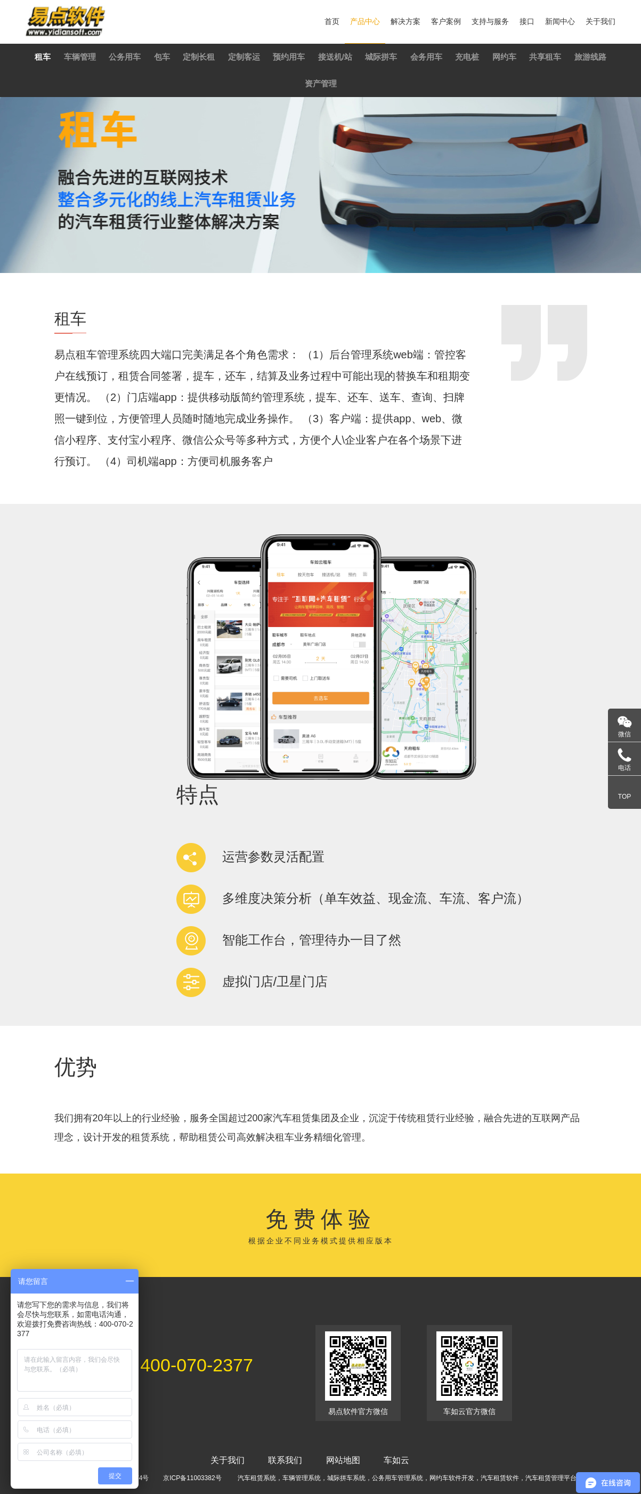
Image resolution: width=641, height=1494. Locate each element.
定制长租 (199, 56)
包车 (162, 56)
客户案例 (446, 21)
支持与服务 (490, 21)
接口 (527, 21)
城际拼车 (381, 56)
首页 (331, 21)
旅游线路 (590, 56)
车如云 (396, 1460)
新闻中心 (560, 21)
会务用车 (426, 56)
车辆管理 (80, 56)
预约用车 (289, 56)
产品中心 (365, 21)
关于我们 (600, 21)
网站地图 (343, 1460)
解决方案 (405, 21)
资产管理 (321, 83)
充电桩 (467, 56)
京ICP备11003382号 (192, 1478)
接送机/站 (335, 56)
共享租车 (545, 56)
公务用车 (125, 56)
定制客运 (244, 56)
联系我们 (285, 1460)
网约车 (504, 56)
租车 (43, 56)
